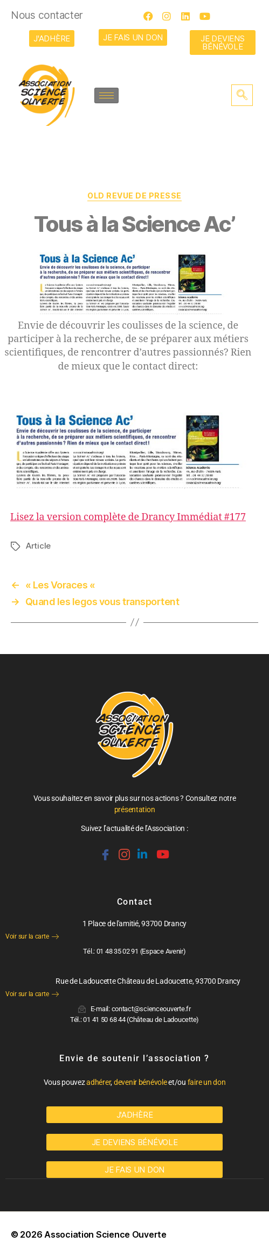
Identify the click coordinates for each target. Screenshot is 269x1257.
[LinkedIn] (189, 16)
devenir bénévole (140, 1082)
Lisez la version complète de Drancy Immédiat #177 (128, 517)
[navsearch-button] (242, 95)
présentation (134, 809)
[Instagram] (170, 16)
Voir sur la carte (32, 936)
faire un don (207, 1082)
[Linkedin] (141, 850)
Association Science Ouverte (105, 1234)
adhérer (98, 1082)
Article (38, 546)
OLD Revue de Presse (134, 195)
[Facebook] (151, 16)
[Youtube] (207, 16)
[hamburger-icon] (106, 95)
